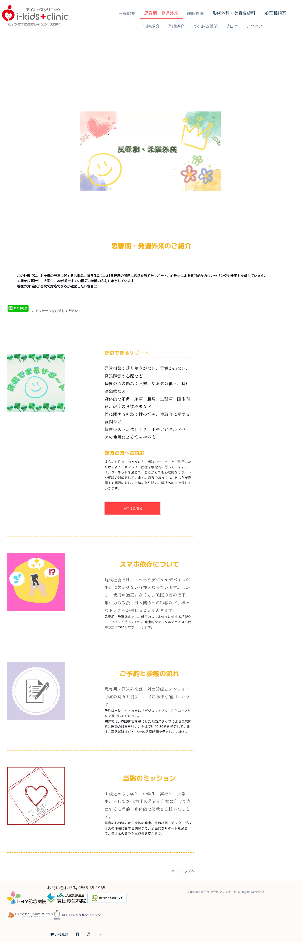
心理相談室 (275, 13)
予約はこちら (133, 508)
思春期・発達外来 (161, 13)
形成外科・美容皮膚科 (234, 13)
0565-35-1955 (91, 888)
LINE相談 (59, 934)
